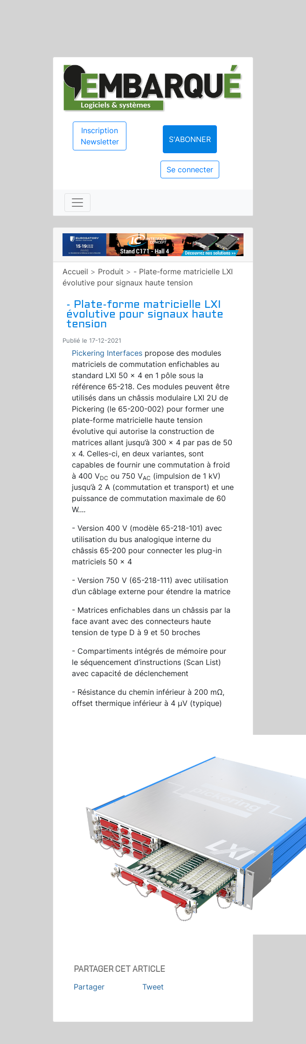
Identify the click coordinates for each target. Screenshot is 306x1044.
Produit (111, 271)
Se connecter (190, 169)
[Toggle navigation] (77, 202)
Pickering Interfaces (107, 353)
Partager (89, 986)
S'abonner (190, 139)
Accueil (75, 271)
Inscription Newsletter (100, 136)
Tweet (153, 986)
